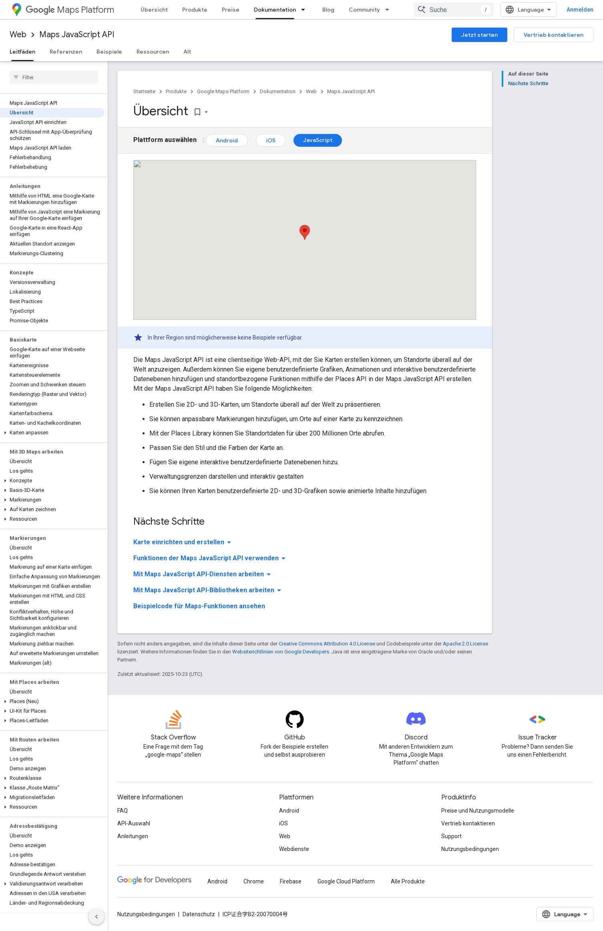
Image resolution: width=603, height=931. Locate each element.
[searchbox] (54, 77)
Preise (230, 9)
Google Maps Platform (223, 91)
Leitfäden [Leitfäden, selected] (22, 51)
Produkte (194, 9)
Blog (328, 9)
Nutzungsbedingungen (470, 849)
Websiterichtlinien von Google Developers (280, 652)
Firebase (291, 881)
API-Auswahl (133, 823)
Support (451, 836)
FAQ (122, 810)
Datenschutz (199, 914)
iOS (270, 140)
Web (18, 35)
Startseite (144, 91)
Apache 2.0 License (465, 644)
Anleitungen (132, 836)
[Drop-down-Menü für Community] (389, 9)
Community (364, 9)
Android (227, 140)
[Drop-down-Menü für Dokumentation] (305, 9)
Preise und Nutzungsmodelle (477, 810)
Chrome (253, 881)
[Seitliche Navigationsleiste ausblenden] (96, 917)
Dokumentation (277, 91)
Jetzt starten (479, 34)
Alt (187, 51)
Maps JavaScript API (76, 35)
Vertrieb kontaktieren (553, 34)
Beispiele (109, 51)
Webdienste (294, 849)
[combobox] (454, 9)
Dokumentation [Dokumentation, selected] (275, 9)
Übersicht (154, 9)
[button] (52, 433)
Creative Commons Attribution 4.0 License (327, 644)
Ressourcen (153, 51)
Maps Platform (70, 9)
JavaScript (317, 140)
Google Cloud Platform (346, 881)
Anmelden (580, 9)
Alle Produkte (408, 881)
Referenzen (66, 51)
